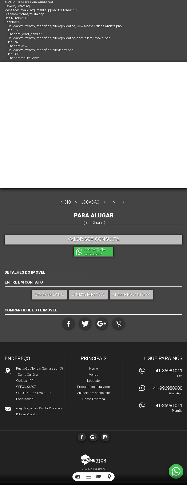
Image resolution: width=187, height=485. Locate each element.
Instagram (105, 437)
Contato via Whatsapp (94, 252)
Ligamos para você (88, 295)
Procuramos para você (93, 387)
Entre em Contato (26, 414)
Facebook (68, 323)
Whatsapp (118, 323)
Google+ (102, 323)
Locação (90, 202)
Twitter (85, 323)
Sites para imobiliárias (93, 469)
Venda (93, 374)
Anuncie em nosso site (93, 393)
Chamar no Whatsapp (131, 295)
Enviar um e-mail (49, 295)
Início (65, 202)
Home (93, 368)
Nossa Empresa (93, 399)
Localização (24, 399)
